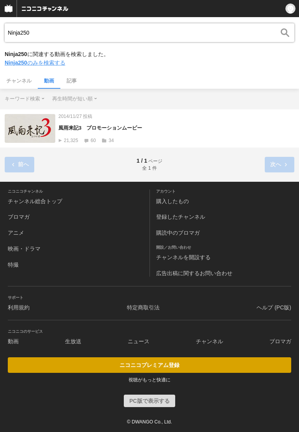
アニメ (16, 233)
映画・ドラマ (24, 249)
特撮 (13, 265)
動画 (49, 81)
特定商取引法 (143, 307)
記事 (72, 81)
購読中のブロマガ (178, 233)
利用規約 (19, 307)
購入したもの (172, 201)
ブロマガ (19, 217)
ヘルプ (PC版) (274, 307)
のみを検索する (35, 63)
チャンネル (19, 81)
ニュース (139, 341)
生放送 (73, 341)
